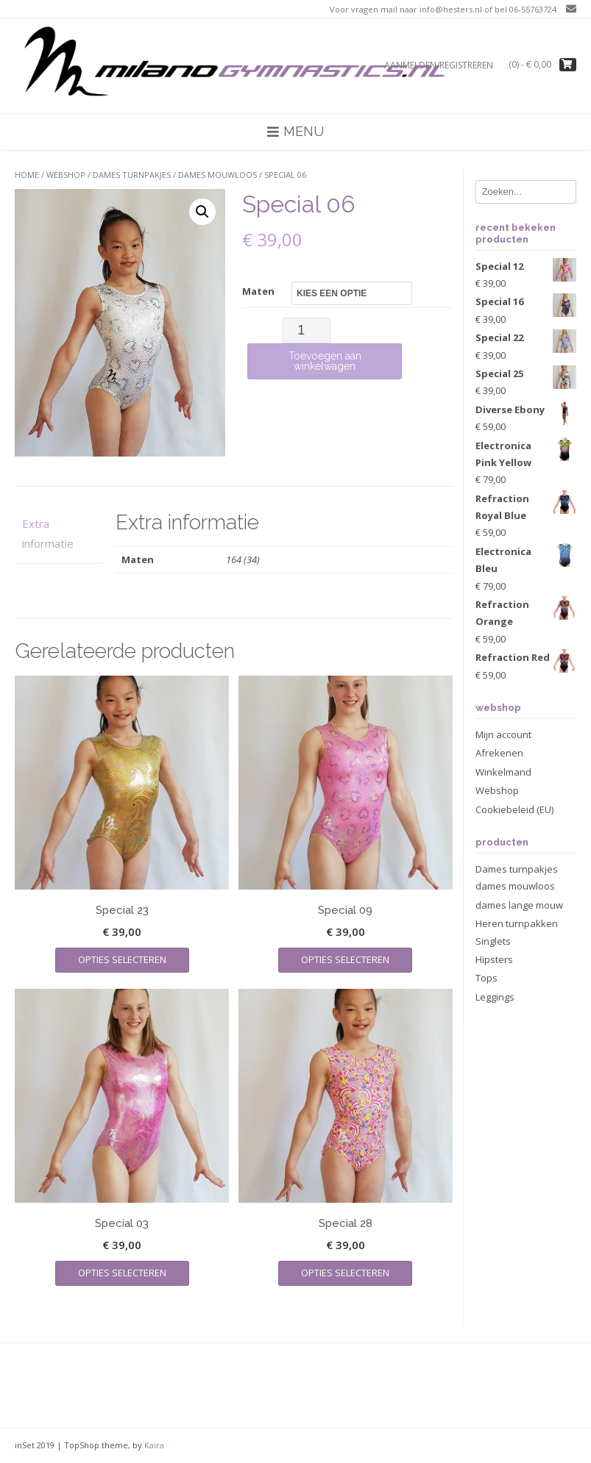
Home (27, 174)
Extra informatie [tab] (48, 533)
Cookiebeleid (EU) (514, 809)
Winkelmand (503, 772)
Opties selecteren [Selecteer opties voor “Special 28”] (345, 1272)
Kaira (154, 1445)
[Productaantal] (306, 330)
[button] (202, 211)
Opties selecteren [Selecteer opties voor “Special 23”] (122, 959)
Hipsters (494, 959)
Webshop (65, 174)
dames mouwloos (217, 174)
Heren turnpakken (516, 923)
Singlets (493, 941)
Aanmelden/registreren (438, 65)
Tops (486, 977)
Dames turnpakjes (132, 174)
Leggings (494, 997)
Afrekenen (499, 752)
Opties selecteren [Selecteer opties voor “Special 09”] (345, 959)
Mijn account (503, 734)
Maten (258, 291)
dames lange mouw (519, 905)
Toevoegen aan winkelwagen (325, 361)
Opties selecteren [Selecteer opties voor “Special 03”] (122, 1272)
